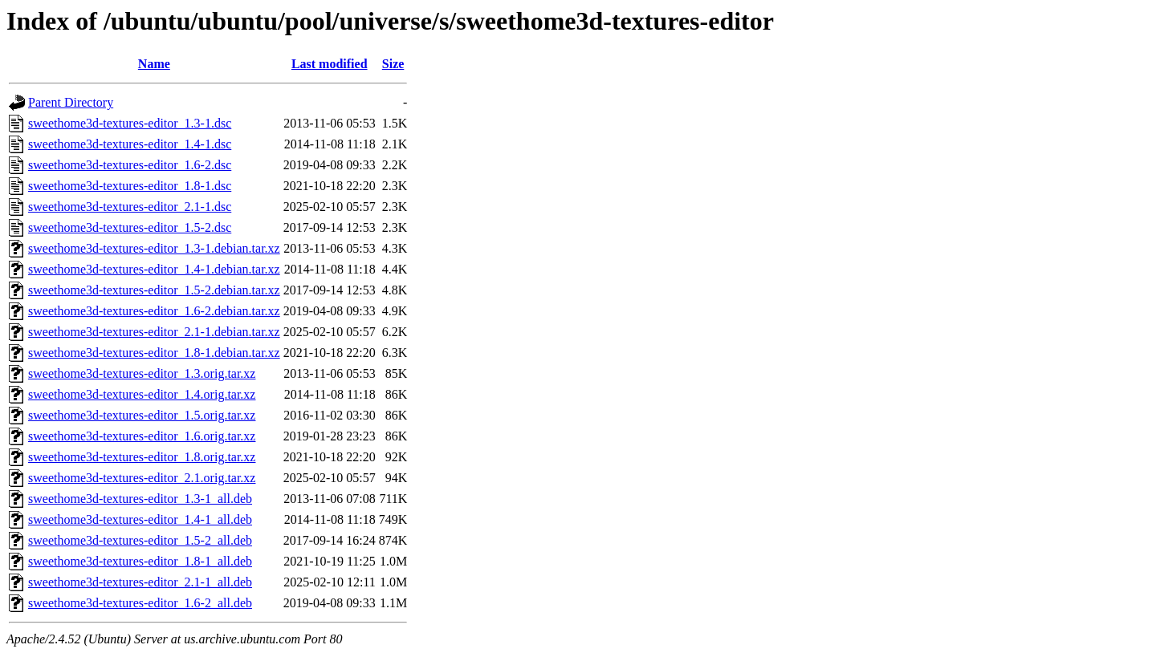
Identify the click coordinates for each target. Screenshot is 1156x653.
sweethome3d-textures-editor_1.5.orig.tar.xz (141, 415)
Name (154, 64)
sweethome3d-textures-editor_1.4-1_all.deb (140, 519)
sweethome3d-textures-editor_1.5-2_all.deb (140, 540)
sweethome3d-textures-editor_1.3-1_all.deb (140, 498)
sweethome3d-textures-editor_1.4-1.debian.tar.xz (154, 269)
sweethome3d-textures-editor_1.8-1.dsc (129, 186)
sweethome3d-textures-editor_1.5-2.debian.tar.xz (154, 290)
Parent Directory (70, 102)
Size (393, 64)
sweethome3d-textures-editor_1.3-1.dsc (129, 123)
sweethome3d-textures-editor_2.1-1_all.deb (140, 582)
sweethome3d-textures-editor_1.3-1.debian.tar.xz (154, 248)
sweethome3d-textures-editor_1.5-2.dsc (129, 227)
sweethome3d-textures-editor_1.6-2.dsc (129, 165)
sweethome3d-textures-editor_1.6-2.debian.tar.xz (154, 311)
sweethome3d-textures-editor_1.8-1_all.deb (140, 561)
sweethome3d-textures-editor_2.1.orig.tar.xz (141, 478)
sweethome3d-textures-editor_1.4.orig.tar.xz (141, 394)
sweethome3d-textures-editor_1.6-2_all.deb (140, 603)
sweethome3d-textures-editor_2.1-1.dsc (129, 206)
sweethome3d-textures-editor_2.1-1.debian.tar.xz (154, 332)
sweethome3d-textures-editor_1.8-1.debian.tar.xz (154, 352)
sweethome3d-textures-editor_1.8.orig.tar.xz (141, 457)
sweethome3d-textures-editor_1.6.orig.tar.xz (141, 436)
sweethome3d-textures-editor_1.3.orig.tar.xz (141, 373)
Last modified (329, 64)
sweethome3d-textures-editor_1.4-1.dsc (129, 144)
